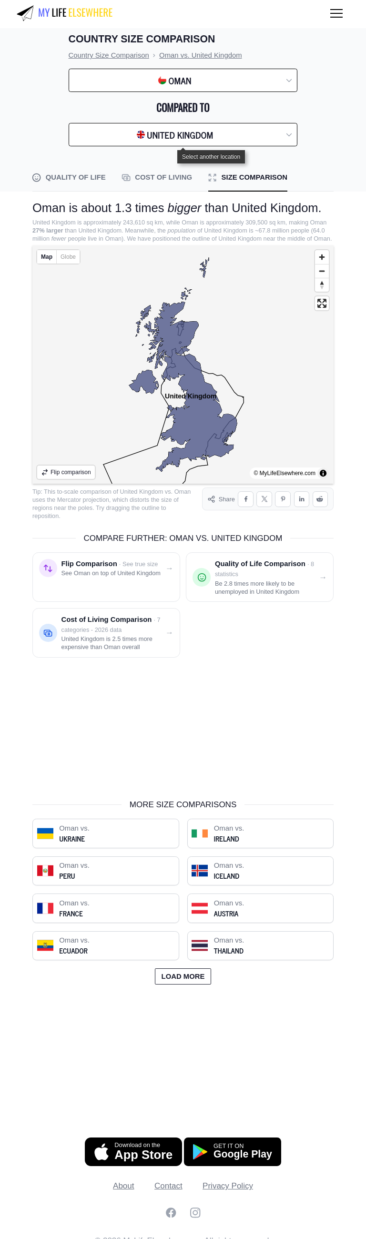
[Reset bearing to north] (322, 285)
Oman (182, 491)
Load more (183, 968)
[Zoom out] (322, 271)
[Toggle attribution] (323, 473)
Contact (168, 1177)
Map (46, 257)
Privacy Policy (228, 1177)
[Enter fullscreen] (322, 303)
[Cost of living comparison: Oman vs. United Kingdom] (106, 625)
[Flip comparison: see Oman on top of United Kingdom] (106, 569)
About (123, 1177)
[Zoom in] (322, 257)
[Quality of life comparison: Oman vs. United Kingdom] (260, 569)
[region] (183, 364)
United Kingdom (141, 491)
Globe (68, 257)
